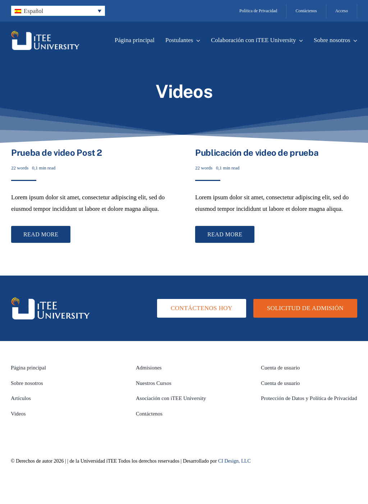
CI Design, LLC (234, 461)
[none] (58, 11)
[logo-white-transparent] (45, 33)
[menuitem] (58, 11)
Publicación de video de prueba (256, 152)
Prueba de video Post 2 (56, 152)
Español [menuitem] (33, 11)
